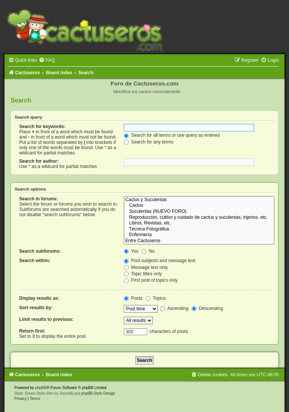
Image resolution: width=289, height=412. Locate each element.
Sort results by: (36, 307)
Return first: (32, 331)
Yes (131, 251)
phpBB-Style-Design (98, 393)
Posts (133, 298)
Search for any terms (148, 142)
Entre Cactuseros (199, 241)
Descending (207, 308)
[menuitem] (47, 60)
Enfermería (199, 235)
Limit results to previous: (46, 319)
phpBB (41, 388)
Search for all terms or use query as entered (172, 135)
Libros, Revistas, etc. (199, 223)
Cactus (199, 206)
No (148, 251)
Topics (156, 298)
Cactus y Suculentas (199, 200)
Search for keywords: (42, 126)
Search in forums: (38, 198)
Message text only (146, 267)
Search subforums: (40, 251)
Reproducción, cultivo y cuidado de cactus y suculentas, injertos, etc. (199, 218)
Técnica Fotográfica (199, 229)
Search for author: (39, 161)
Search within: (34, 260)
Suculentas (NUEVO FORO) (199, 212)
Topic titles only (143, 273)
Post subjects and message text (159, 260)
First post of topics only (151, 280)
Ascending (174, 308)
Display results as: (39, 298)
